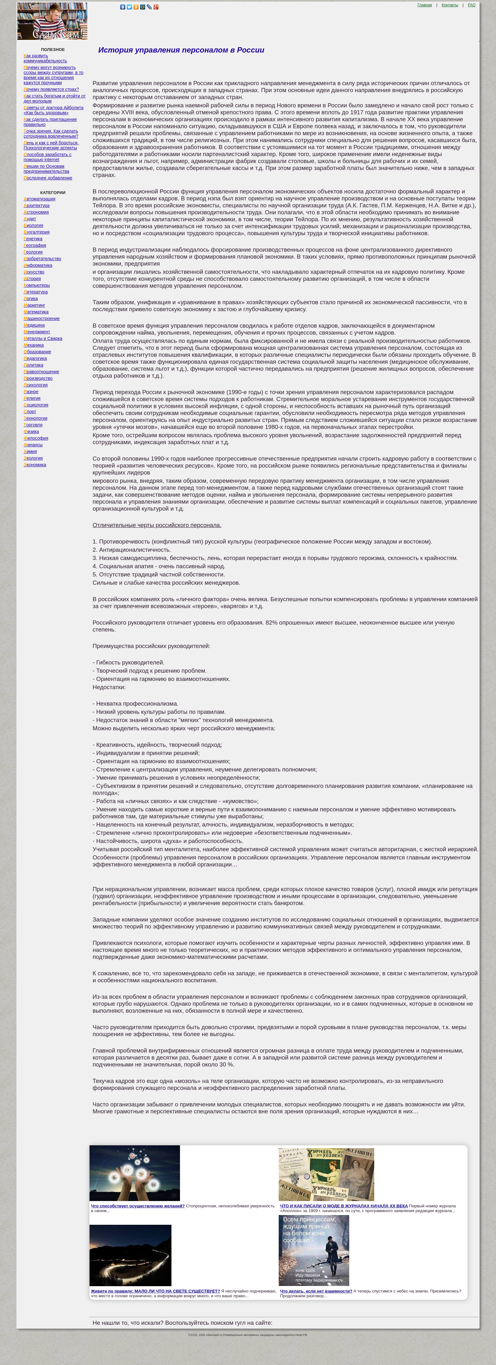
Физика (31, 431)
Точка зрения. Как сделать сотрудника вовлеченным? (51, 134)
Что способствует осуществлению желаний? (138, 1206)
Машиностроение (42, 318)
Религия (32, 398)
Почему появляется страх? (51, 89)
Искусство (34, 271)
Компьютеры (37, 285)
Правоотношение (41, 371)
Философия (36, 438)
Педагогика (35, 358)
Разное (31, 391)
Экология (33, 458)
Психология (36, 384)
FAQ (471, 5)
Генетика (33, 238)
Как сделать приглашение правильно (50, 122)
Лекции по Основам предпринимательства (46, 169)
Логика (31, 298)
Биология (33, 225)
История (32, 278)
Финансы (33, 444)
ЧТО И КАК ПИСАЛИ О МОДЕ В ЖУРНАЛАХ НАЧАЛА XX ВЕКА (344, 1206)
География (35, 245)
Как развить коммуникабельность (45, 58)
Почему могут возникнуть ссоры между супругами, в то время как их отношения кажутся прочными (54, 75)
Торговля (33, 424)
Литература (36, 291)
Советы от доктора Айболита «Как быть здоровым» (54, 110)
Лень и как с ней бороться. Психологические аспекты (51, 145)
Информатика (38, 265)
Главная (425, 5)
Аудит (30, 218)
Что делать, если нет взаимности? (316, 1291)
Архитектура (37, 205)
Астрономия (36, 212)
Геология (33, 252)
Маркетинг (34, 305)
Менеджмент (37, 331)
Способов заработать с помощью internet (47, 157)
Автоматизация (39, 198)
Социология (36, 404)
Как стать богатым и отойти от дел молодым (55, 98)
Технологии (35, 418)
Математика (36, 311)
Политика (33, 365)
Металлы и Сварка (43, 338)
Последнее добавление (48, 177)
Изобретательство (42, 258)
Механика (34, 345)
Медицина (34, 325)
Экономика (35, 464)
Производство (38, 378)
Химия (30, 451)
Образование (37, 351)
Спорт (30, 411)
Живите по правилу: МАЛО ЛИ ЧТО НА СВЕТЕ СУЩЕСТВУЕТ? (155, 1291)
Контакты (450, 5)
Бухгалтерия (37, 232)
